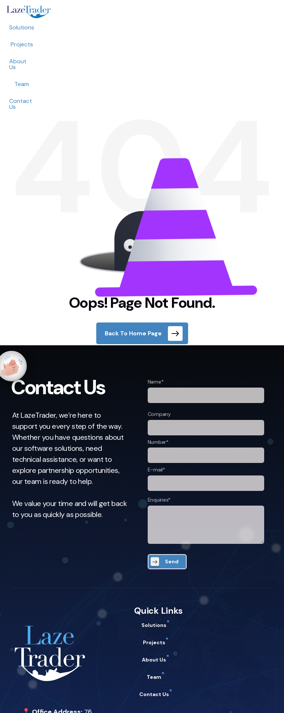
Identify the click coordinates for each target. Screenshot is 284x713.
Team (173, 27)
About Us (142, 27)
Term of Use (74, 699)
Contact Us (206, 27)
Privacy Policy (33, 699)
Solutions (72, 27)
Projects (107, 27)
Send (172, 482)
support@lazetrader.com (60, 679)
